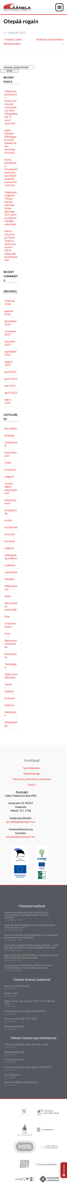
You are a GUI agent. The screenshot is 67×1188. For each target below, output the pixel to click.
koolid (8, 520)
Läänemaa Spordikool (10, 556)
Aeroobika (10, 428)
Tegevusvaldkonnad (10, 676)
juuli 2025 (10, 371)
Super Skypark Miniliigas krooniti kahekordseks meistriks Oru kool (10, 141)
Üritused (9, 698)
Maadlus (9, 579)
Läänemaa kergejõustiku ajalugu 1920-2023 (27, 1067)
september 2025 (10, 353)
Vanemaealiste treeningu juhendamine (24, 1010)
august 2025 (8, 363)
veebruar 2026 (9, 302)
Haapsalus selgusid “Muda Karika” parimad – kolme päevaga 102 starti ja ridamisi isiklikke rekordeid (10, 208)
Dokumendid (10, 444)
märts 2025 (7, 401)
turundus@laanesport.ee (21, 836)
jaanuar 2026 (8, 312)
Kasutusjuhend (10, 501)
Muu (7, 616)
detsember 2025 (10, 322)
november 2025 (10, 333)
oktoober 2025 (10, 343)
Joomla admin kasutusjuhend (10, 488)
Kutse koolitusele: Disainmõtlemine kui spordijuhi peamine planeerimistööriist (11, 172)
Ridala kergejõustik (14, 1051)
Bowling (9, 435)
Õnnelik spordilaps (14, 1026)
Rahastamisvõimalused (10, 643)
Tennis (8, 684)
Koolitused (11, 527)
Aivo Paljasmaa (12, 1074)
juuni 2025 (10, 378)
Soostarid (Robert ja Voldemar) (20, 1082)
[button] (59, 7)
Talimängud (10, 665)
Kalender (63, 1170)
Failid (7, 462)
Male (7, 596)
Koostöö (9, 534)
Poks (7, 633)
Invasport (10, 469)
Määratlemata (11, 587)
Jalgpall (9, 476)
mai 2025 (10, 385)
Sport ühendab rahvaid (16, 985)
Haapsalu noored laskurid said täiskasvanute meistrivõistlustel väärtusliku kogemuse (28, 966)
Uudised (9, 705)
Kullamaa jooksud (14, 1059)
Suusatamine (10, 655)
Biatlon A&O (11, 993)
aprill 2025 (11, 392)
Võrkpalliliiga (10, 724)
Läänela (9, 548)
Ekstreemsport (10, 454)
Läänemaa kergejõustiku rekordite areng (26, 1044)
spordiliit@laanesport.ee (20, 821)
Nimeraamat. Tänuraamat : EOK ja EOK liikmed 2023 (29, 1002)
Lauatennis (11, 572)
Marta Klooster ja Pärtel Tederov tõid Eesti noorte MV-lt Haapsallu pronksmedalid (10, 246)
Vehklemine (10, 713)
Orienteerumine (10, 625)
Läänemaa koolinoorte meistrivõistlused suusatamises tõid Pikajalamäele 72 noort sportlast (10, 107)
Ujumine (9, 691)
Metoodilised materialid (11, 606)
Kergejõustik (10, 512)
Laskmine (9, 565)
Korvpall (9, 541)
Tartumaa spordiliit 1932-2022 (21, 1018)
